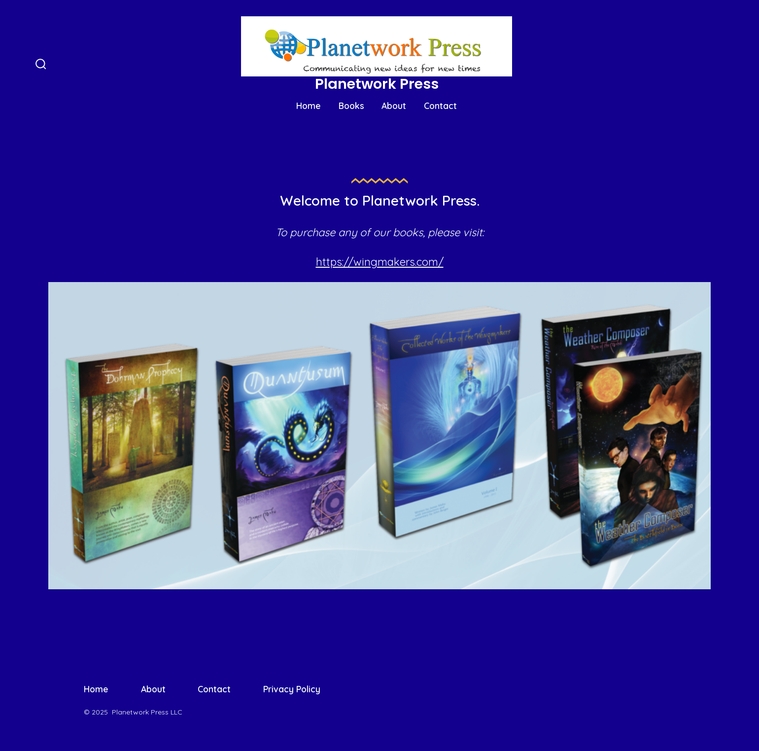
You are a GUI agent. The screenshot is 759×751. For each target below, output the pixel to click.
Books (351, 105)
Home (308, 105)
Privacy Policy (291, 688)
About (393, 105)
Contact (440, 105)
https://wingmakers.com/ (380, 262)
